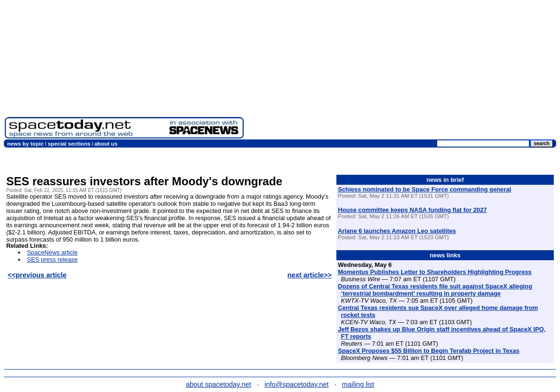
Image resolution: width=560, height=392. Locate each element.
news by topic (25, 144)
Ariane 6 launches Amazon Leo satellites (397, 230)
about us (106, 144)
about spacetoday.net (218, 384)
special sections (69, 144)
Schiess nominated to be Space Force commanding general (424, 189)
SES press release (52, 259)
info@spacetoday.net (297, 384)
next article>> (309, 275)
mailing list (358, 384)
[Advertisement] (402, 71)
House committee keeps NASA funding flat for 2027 (412, 209)
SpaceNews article (52, 252)
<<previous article (37, 275)
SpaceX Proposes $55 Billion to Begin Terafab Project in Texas (428, 350)
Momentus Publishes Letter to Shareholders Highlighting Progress (434, 271)
